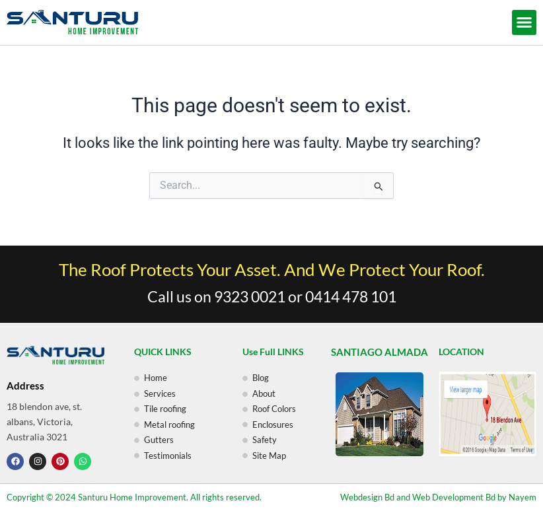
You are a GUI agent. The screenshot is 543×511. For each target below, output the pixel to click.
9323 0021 (249, 296)
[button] (524, 22)
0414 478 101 (350, 296)
